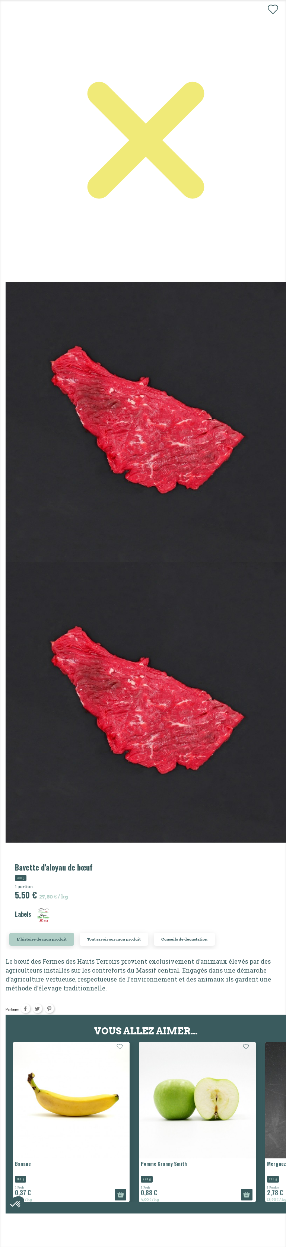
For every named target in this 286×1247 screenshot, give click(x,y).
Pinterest (49, 1008)
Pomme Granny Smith (164, 1163)
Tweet (37, 1008)
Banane (23, 1163)
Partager (25, 1008)
